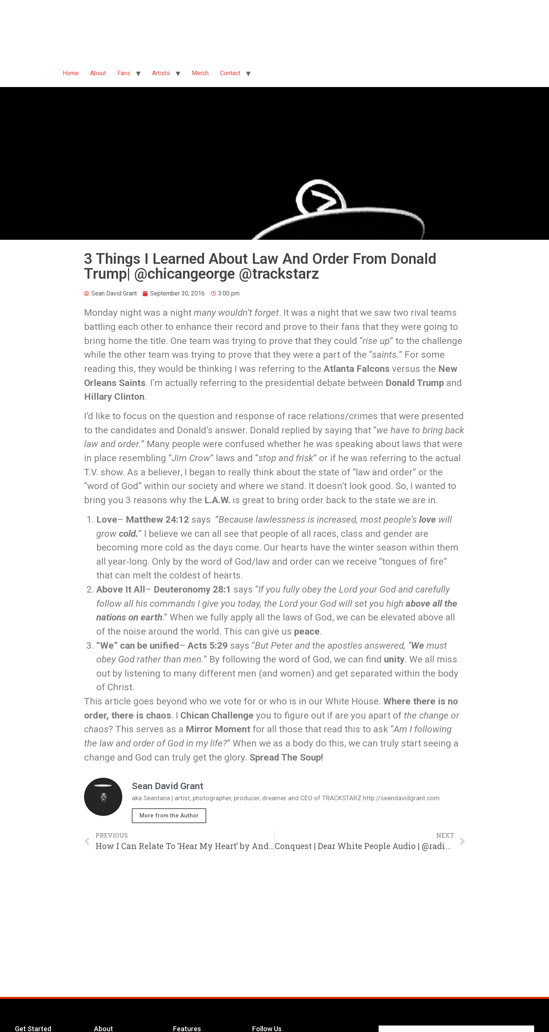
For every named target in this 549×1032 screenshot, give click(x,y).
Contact (230, 73)
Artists (161, 73)
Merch (200, 73)
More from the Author (169, 815)
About (98, 73)
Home (71, 73)
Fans (123, 73)
